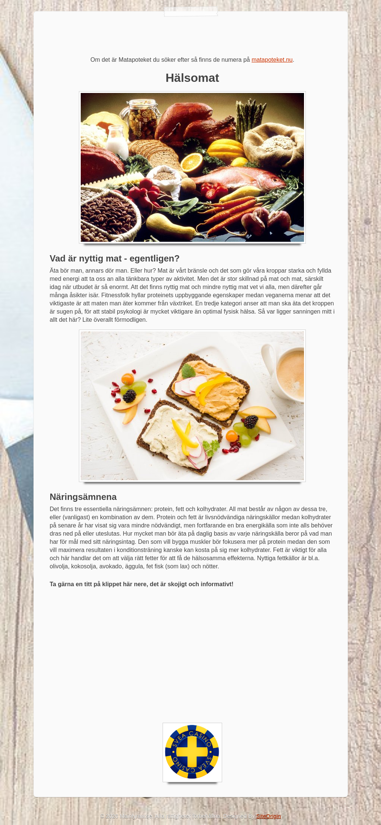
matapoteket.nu (272, 60)
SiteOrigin (268, 816)
